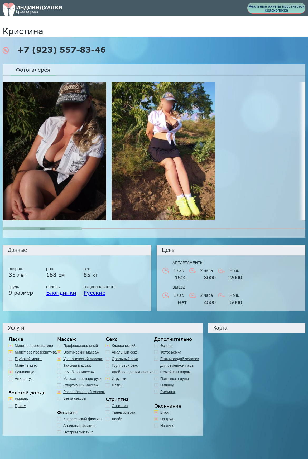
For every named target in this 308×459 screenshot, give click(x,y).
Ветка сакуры (74, 398)
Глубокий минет (28, 359)
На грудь (167, 419)
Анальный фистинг (79, 425)
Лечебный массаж (78, 372)
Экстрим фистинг (78, 432)
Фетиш (117, 385)
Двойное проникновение (132, 372)
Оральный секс (125, 359)
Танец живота (123, 412)
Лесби (117, 419)
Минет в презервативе (34, 346)
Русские (94, 292)
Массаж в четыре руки (82, 378)
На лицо (167, 425)
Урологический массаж (83, 359)
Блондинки (61, 292)
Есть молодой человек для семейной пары (179, 362)
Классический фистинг (82, 419)
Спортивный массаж (80, 385)
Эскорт (166, 346)
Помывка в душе (174, 378)
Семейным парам (175, 372)
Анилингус (24, 378)
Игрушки (119, 378)
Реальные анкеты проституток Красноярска (276, 8)
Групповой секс (125, 365)
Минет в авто (26, 365)
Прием (20, 406)
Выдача (21, 399)
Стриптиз (120, 406)
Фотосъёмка (170, 352)
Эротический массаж (81, 352)
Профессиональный (80, 346)
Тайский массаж (77, 365)
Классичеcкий (124, 346)
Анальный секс (125, 352)
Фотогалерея (33, 69)
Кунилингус (24, 372)
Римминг (167, 392)
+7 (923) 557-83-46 (54, 50)
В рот (165, 412)
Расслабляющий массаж (84, 392)
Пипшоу (167, 385)
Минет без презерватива (36, 352)
